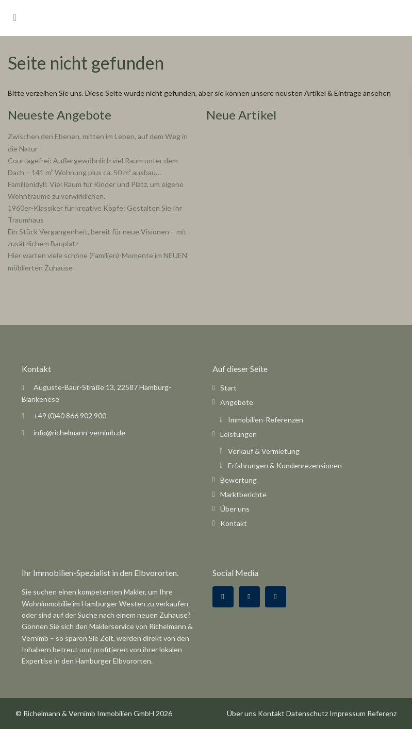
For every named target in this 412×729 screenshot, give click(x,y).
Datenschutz (307, 713)
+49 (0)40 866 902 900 (70, 415)
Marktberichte (243, 494)
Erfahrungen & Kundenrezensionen (285, 465)
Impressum (347, 713)
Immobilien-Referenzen (265, 419)
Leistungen (238, 434)
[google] (249, 596)
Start (228, 387)
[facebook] (223, 596)
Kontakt (233, 523)
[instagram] (275, 596)
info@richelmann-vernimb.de (79, 432)
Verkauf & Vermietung (264, 451)
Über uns (235, 508)
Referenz (382, 713)
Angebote (236, 402)
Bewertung (238, 480)
